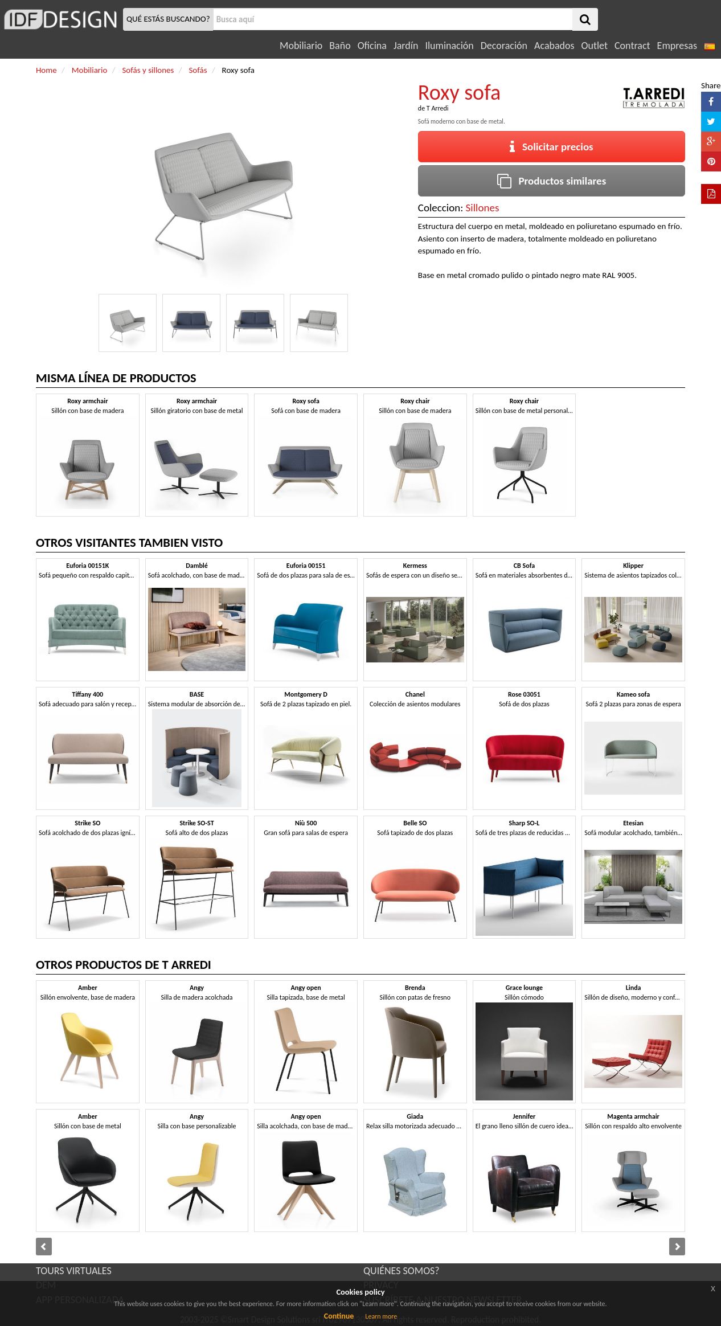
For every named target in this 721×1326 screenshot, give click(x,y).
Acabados (554, 45)
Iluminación (449, 45)
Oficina (372, 45)
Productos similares (552, 180)
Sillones (482, 207)
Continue (339, 1316)
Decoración (504, 45)
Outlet (594, 45)
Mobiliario (301, 45)
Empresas (677, 45)
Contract (632, 45)
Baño (339, 45)
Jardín (406, 45)
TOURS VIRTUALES (74, 1270)
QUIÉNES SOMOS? (401, 1270)
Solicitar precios (551, 146)
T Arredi (438, 108)
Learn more (381, 1316)
